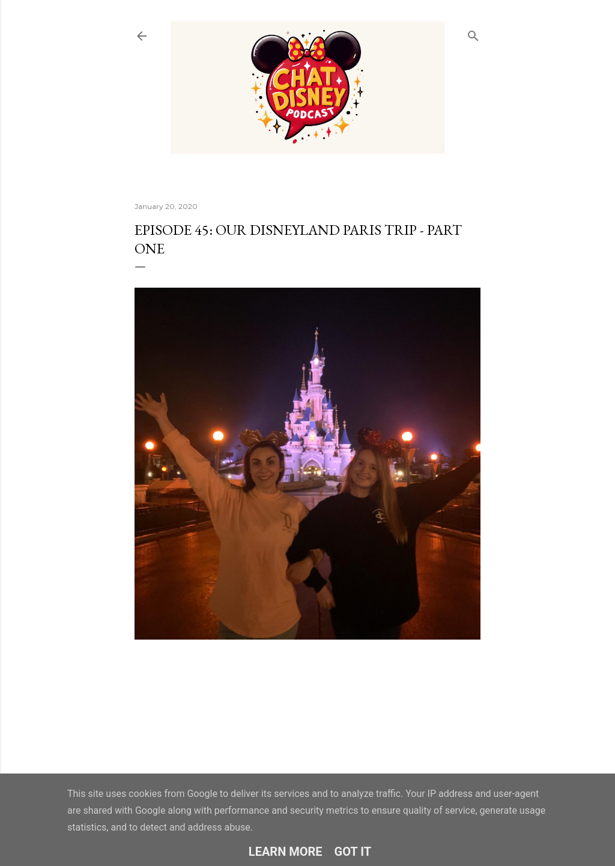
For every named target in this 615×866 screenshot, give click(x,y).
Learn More (286, 851)
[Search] (473, 33)
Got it (353, 851)
